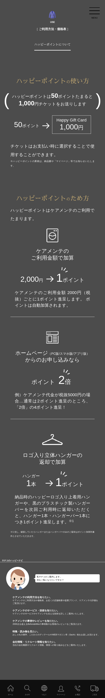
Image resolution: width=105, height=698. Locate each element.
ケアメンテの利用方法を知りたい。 (59, 600)
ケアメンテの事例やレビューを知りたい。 (59, 622)
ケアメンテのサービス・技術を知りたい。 (59, 612)
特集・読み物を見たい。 (59, 633)
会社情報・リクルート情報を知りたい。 (59, 643)
